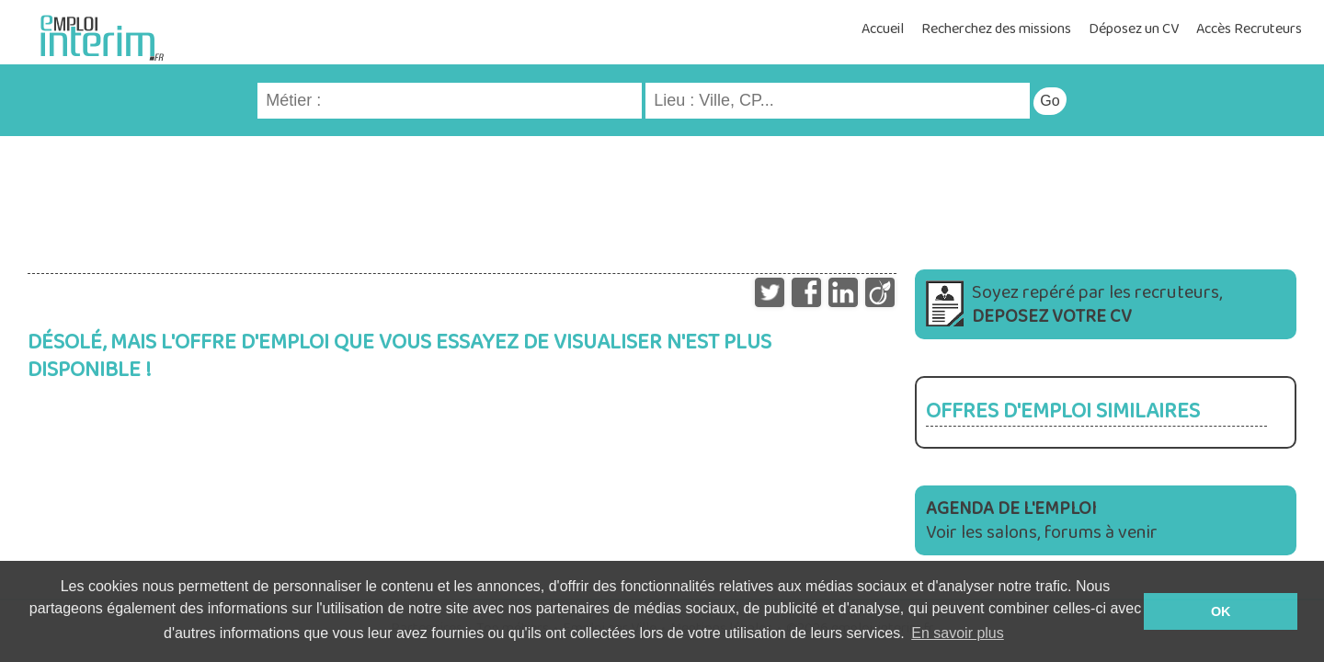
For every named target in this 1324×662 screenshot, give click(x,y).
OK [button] (1221, 611)
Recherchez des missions (996, 28)
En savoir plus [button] (957, 633)
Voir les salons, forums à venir (1042, 520)
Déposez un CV (1134, 28)
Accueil (883, 28)
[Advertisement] (662, 195)
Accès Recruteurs (1249, 28)
